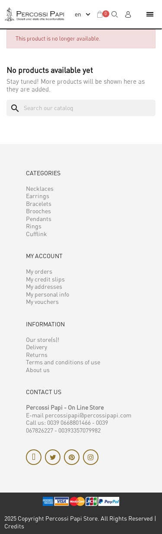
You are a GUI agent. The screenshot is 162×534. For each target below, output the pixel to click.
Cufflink (36, 233)
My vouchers (42, 301)
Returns (37, 354)
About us (38, 369)
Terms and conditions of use (63, 362)
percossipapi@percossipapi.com (88, 415)
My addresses (44, 286)
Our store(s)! (42, 339)
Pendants (38, 218)
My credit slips (45, 279)
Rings (33, 226)
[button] (115, 14)
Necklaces (40, 188)
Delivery (36, 347)
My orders (39, 271)
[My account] (127, 14)
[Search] (81, 108)
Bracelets (38, 203)
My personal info (47, 294)
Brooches (38, 211)
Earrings (37, 195)
